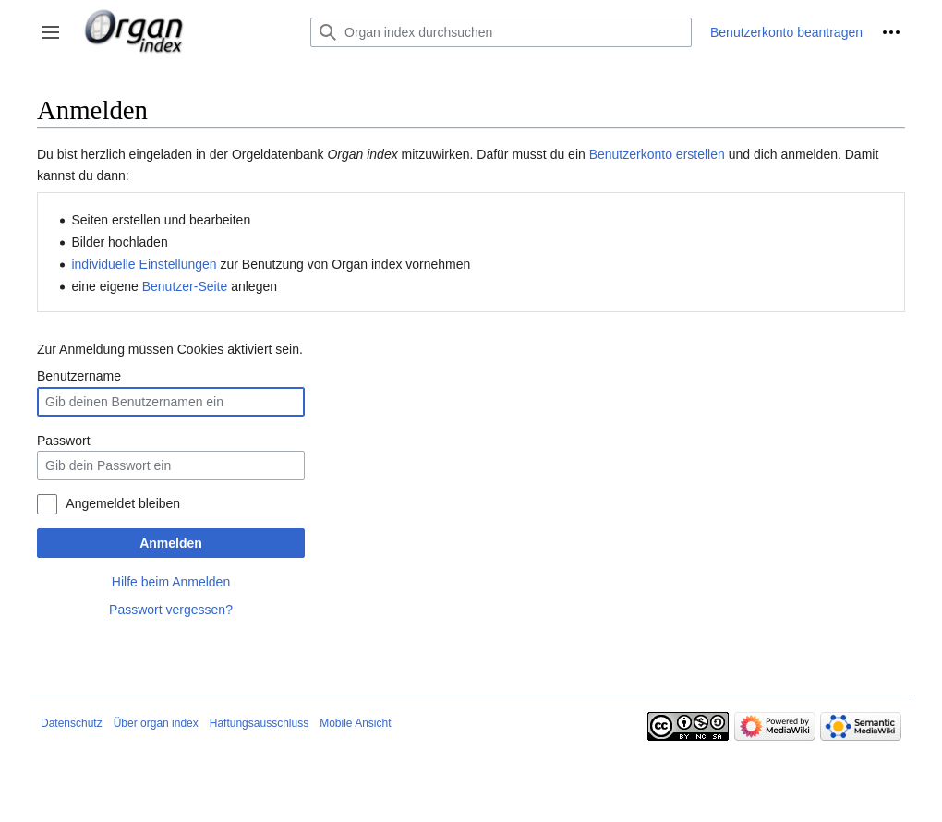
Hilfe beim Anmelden (171, 581)
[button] (51, 32)
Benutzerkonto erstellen (657, 154)
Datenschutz (72, 723)
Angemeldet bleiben (123, 503)
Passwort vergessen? (171, 609)
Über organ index (156, 723)
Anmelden (170, 543)
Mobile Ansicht (355, 723)
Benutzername (79, 376)
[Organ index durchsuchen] (501, 32)
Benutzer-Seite (185, 286)
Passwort (64, 440)
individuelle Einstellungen (143, 264)
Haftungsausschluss (259, 723)
